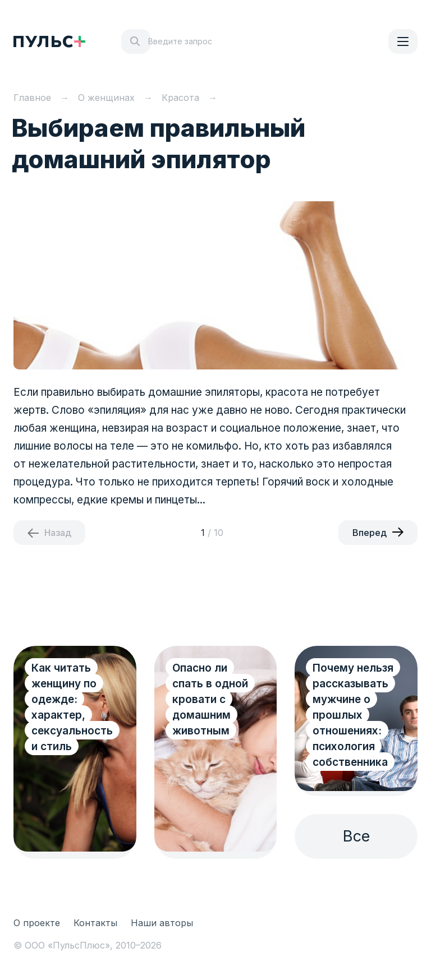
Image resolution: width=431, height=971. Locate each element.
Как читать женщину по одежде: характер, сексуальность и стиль (72, 707)
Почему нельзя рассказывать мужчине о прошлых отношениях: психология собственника (353, 715)
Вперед (369, 532)
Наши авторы (162, 922)
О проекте (36, 922)
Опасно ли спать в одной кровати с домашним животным (210, 699)
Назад (57, 532)
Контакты (95, 922)
